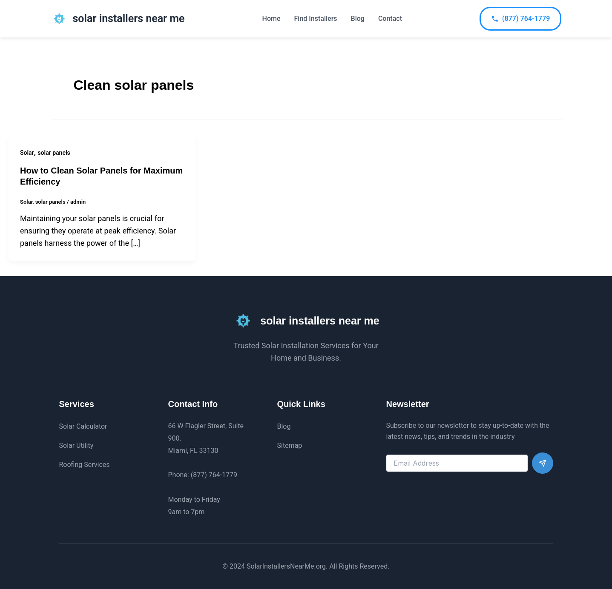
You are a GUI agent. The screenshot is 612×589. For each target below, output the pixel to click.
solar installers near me (129, 18)
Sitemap (289, 445)
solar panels (53, 152)
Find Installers (315, 18)
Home (271, 18)
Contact (390, 18)
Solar (27, 152)
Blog (358, 18)
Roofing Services (84, 465)
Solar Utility (76, 445)
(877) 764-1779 (520, 18)
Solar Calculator (83, 426)
